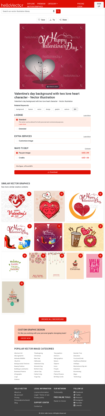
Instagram (78, 400)
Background (20, 109)
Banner (30, 109)
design (48, 109)
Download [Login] (52, 172)
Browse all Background (52, 319)
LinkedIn (78, 405)
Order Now (26, 338)
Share (63, 20)
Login (79, 7)
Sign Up (99, 5)
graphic (57, 109)
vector (39, 109)
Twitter (77, 395)
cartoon (66, 109)
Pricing (80, 4)
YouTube (78, 403)
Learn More (87, 115)
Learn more (22, 124)
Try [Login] (52, 20)
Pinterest (78, 398)
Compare (88, 148)
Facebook (78, 392)
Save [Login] (41, 20)
